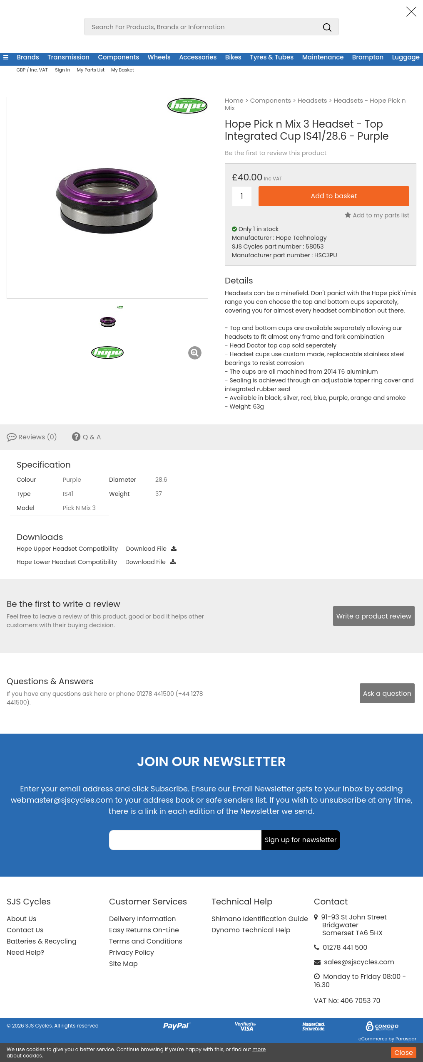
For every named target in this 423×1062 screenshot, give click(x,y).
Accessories (197, 57)
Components (118, 57)
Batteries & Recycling (42, 941)
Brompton (367, 57)
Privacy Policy (131, 952)
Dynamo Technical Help (251, 930)
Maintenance (323, 57)
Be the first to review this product (275, 153)
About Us (21, 919)
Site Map (123, 963)
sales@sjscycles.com (359, 962)
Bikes (233, 57)
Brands (28, 57)
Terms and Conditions (145, 941)
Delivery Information (142, 919)
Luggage (406, 57)
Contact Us (25, 930)
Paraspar (406, 1038)
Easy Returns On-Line (144, 930)
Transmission (68, 57)
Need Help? (25, 952)
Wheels (159, 57)
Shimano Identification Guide (260, 919)
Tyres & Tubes (272, 57)
